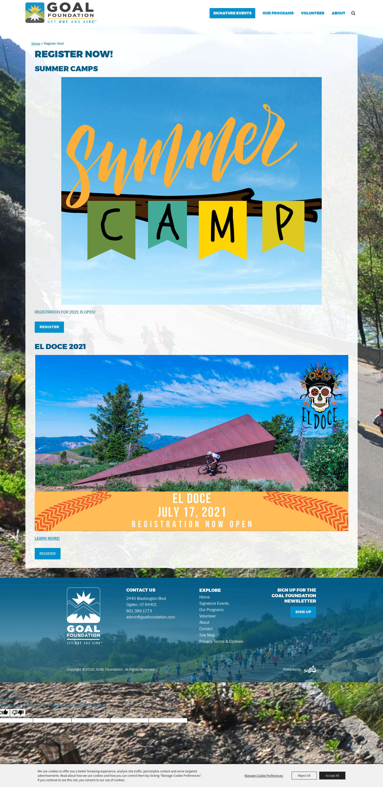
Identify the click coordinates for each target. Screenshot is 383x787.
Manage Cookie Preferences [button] (264, 775)
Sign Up (303, 612)
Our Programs (278, 13)
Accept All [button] (332, 775)
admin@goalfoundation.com (150, 617)
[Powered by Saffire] (310, 669)
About (338, 13)
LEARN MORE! (47, 538)
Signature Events (232, 13)
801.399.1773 (139, 610)
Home (36, 43)
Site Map (207, 635)
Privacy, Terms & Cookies (221, 641)
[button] (191, 192)
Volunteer (312, 13)
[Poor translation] (18, 713)
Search (353, 13)
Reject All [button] (304, 775)
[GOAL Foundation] (60, 12)
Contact (206, 628)
